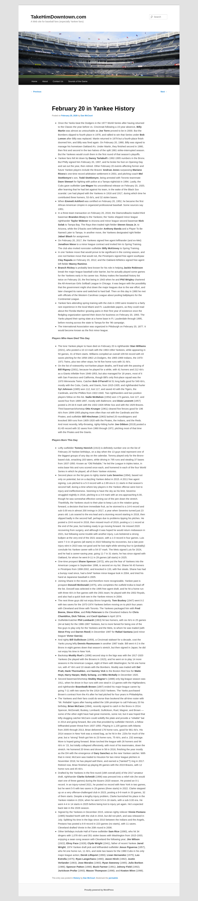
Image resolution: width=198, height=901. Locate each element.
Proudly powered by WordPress (98, 890)
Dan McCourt (87, 116)
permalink (113, 878)
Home (34, 81)
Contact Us (58, 81)
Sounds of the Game (77, 81)
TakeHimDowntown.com (58, 16)
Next (164, 92)
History (76, 878)
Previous (36, 92)
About (45, 81)
